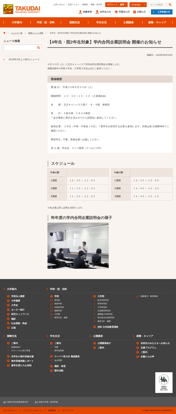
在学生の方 (105, 12)
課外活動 (58, 370)
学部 (56, 296)
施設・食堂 (60, 366)
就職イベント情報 (35, 33)
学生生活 (101, 22)
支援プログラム (148, 347)
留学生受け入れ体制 (21, 365)
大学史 (14, 305)
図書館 (85, 4)
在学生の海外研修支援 (22, 356)
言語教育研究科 (104, 311)
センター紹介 (18, 309)
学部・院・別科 (46, 22)
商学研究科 (102, 304)
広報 (13, 328)
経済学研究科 (103, 300)
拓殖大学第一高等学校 (48, 402)
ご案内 (14, 343)
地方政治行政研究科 (106, 317)
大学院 (100, 296)
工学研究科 (102, 307)
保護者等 (87, 12)
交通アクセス (73, 4)
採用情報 (52, 410)
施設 (13, 319)
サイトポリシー (10, 410)
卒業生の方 (124, 12)
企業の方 (141, 12)
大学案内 (17, 22)
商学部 (57, 300)
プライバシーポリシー (32, 410)
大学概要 (15, 300)
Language (135, 4)
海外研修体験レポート (22, 361)
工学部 (57, 314)
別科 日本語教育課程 (107, 327)
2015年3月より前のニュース (24, 59)
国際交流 (74, 22)
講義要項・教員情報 (149, 296)
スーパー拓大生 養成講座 (67, 356)
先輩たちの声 (147, 356)
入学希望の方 (164, 12)
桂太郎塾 (58, 360)
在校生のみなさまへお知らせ (155, 343)
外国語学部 (59, 307)
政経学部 (58, 304)
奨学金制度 (59, 350)
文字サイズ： (115, 4)
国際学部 (58, 311)
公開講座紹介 (104, 343)
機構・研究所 (96, 4)
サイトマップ (67, 410)
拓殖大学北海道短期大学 (17, 402)
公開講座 (128, 22)
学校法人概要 (18, 296)
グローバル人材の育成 (20, 350)
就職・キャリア (157, 22)
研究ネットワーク (20, 314)
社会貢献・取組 (19, 323)
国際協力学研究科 (105, 314)
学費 (56, 347)
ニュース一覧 (16, 33)
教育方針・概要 (61, 317)
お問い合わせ (59, 4)
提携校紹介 (16, 347)
